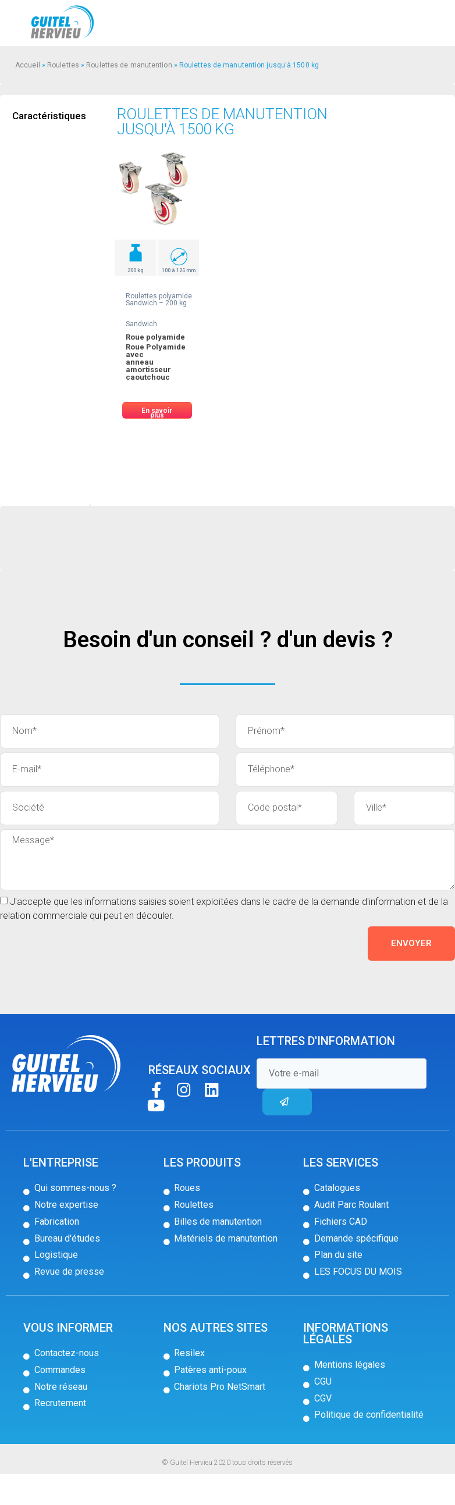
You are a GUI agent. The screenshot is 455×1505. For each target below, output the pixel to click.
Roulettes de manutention (129, 65)
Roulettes (63, 65)
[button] (157, 410)
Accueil (27, 65)
